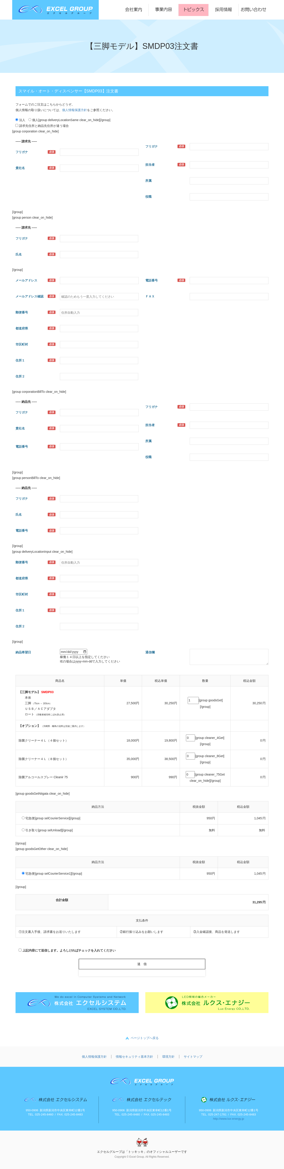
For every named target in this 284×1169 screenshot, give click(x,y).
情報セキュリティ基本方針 (134, 1056)
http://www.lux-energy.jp (228, 1118)
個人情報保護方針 (74, 110)
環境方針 (168, 1056)
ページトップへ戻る (145, 1038)
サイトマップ (193, 1056)
